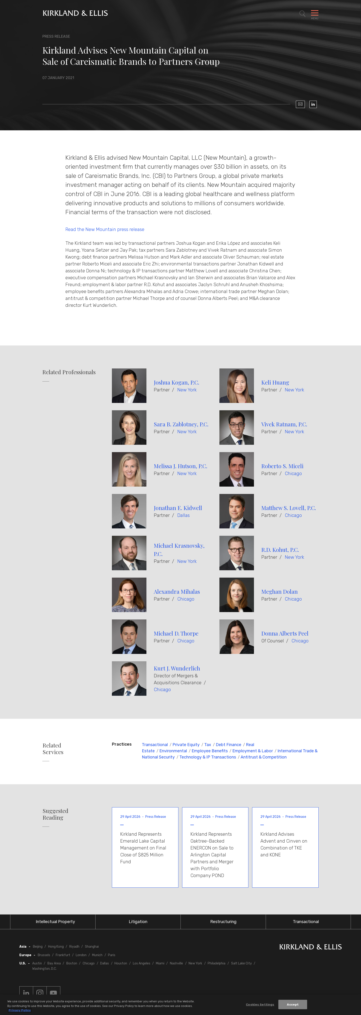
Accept (293, 1004)
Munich (97, 955)
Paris (111, 955)
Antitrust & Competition (264, 757)
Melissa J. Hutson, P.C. (180, 466)
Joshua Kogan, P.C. (176, 382)
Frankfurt (63, 955)
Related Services (53, 749)
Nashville (176, 963)
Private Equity (186, 744)
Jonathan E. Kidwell (178, 507)
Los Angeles (141, 963)
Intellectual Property (55, 921)
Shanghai (92, 947)
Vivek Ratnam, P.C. (284, 424)
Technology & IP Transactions (207, 757)
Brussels (44, 955)
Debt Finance (228, 744)
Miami (160, 963)
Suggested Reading (55, 814)
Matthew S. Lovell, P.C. (288, 507)
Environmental (173, 750)
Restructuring (223, 921)
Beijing (38, 947)
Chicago (293, 473)
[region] (180, 1005)
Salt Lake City (241, 963)
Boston (71, 963)
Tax (207, 744)
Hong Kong (56, 947)
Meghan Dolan (279, 591)
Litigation (138, 921)
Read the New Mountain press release (104, 229)
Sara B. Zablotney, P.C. (181, 424)
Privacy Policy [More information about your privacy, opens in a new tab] (20, 1010)
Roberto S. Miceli (282, 466)
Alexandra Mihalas (177, 591)
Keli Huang (275, 382)
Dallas (183, 515)
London (81, 955)
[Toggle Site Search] (302, 13)
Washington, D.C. (44, 969)
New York (187, 390)
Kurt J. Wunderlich (177, 668)
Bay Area (54, 963)
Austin (37, 963)
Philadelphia (216, 963)
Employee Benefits (210, 750)
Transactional (155, 744)
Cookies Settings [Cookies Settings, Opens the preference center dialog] (260, 1004)
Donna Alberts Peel (285, 633)
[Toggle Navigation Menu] (315, 13)
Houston (120, 963)
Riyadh (74, 947)
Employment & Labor (252, 750)
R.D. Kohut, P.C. (280, 549)
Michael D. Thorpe (176, 633)
